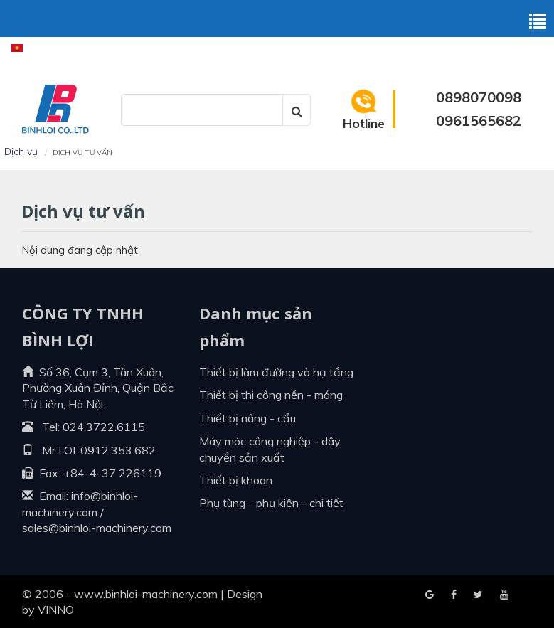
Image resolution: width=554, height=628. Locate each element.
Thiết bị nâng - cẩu (247, 418)
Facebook (429, 595)
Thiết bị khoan (235, 480)
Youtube (478, 595)
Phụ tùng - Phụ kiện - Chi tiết (271, 503)
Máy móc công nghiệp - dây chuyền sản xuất (270, 449)
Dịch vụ (21, 151)
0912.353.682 (118, 450)
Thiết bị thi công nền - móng (271, 395)
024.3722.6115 (104, 427)
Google (454, 595)
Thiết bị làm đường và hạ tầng (276, 372)
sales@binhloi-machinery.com (96, 528)
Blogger (504, 595)
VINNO (56, 609)
